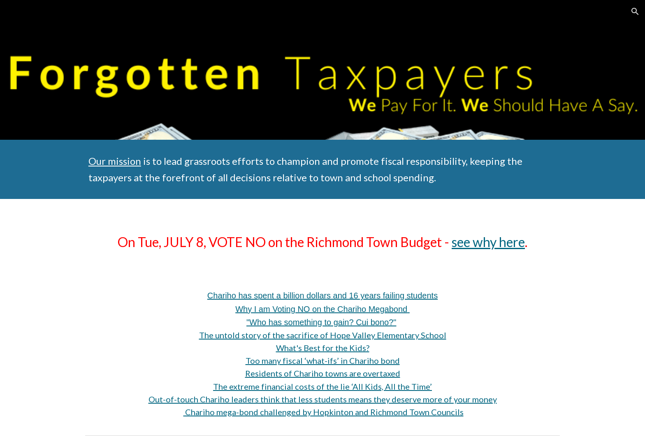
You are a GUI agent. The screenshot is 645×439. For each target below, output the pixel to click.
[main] (322, 169)
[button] (635, 11)
